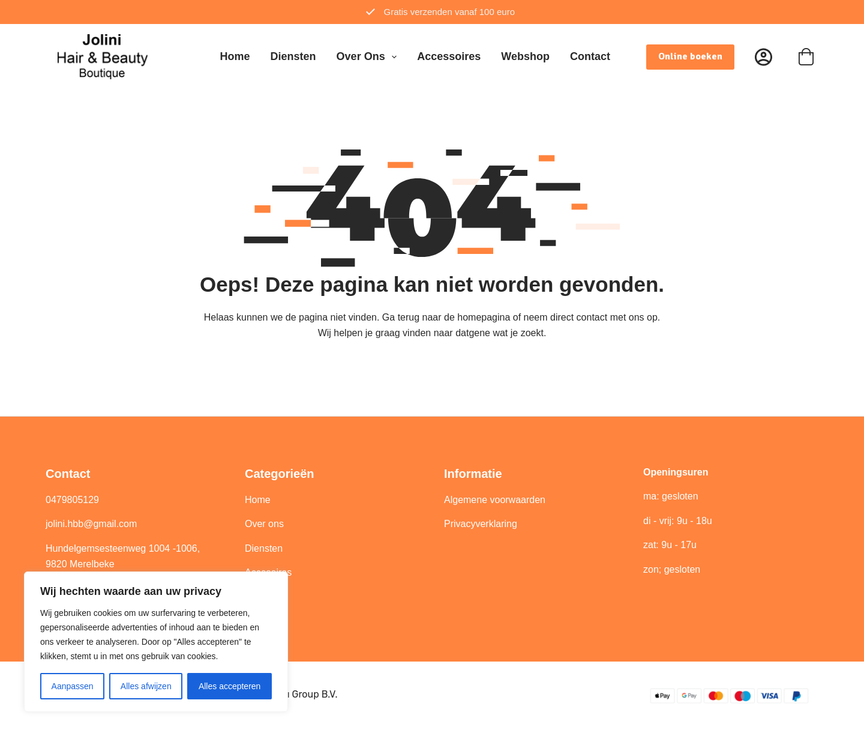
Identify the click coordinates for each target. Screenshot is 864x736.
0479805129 (72, 500)
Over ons (369, 57)
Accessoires (449, 56)
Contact (590, 56)
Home (235, 56)
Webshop (525, 56)
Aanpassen (73, 686)
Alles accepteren (230, 686)
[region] (156, 642)
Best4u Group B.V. (297, 694)
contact (592, 317)
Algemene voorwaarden (494, 500)
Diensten (293, 56)
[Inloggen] (763, 56)
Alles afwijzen (146, 686)
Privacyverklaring (480, 524)
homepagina (483, 317)
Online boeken (690, 56)
